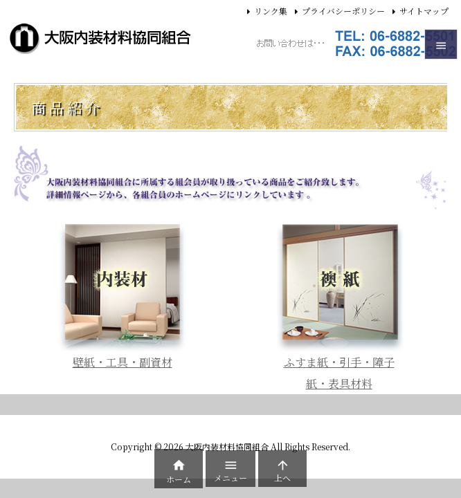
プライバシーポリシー (343, 11)
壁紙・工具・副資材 (122, 362)
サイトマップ (424, 11)
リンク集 (270, 11)
